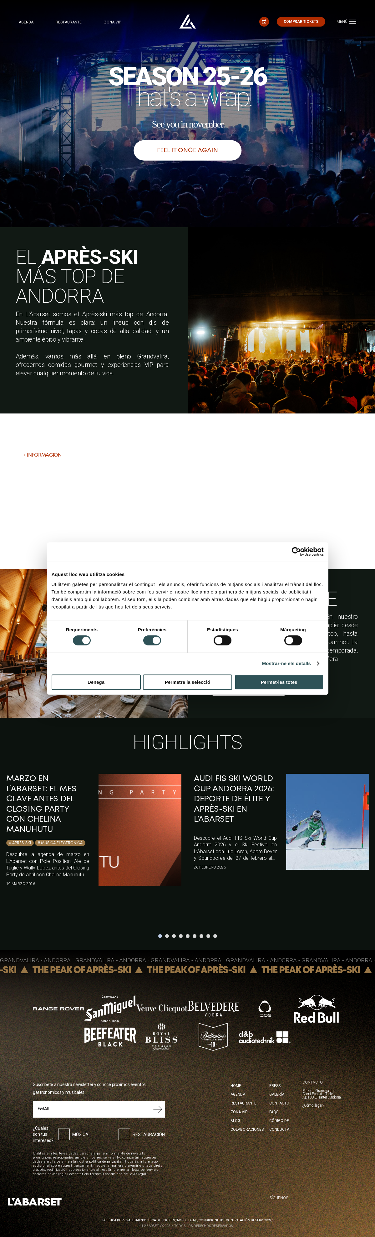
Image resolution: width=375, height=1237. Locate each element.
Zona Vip (239, 1112)
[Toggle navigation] (346, 22)
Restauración (149, 1134)
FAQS (273, 1112)
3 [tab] (174, 936)
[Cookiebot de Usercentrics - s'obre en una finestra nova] (296, 551)
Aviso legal (187, 1220)
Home (236, 1086)
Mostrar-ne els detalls (286, 663)
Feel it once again (187, 150)
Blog (235, 1121)
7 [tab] (201, 936)
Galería (276, 1094)
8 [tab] (208, 936)
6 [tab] (194, 936)
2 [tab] (167, 936)
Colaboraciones (247, 1129)
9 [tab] (215, 936)
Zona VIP (112, 22)
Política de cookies (158, 1220)
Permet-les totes (279, 682)
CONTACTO (312, 1082)
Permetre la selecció (187, 682)
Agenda (26, 22)
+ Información (42, 455)
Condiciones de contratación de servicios (235, 1220)
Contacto (279, 1103)
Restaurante (69, 22)
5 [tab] (188, 936)
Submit (157, 1109)
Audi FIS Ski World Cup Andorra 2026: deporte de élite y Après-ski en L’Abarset (234, 799)
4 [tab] (181, 936)
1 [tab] (160, 936)
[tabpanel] (94, 830)
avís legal (138, 1174)
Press (275, 1086)
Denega (96, 682)
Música (80, 1134)
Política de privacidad (121, 1220)
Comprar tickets (301, 21)
